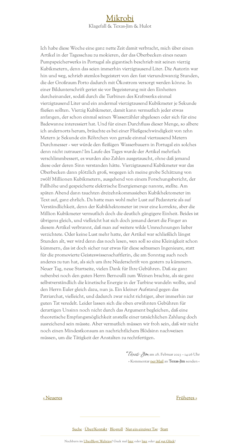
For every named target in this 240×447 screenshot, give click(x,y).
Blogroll (116, 429)
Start (164, 429)
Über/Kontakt (96, 429)
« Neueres (52, 398)
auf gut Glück (165, 441)
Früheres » (186, 398)
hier (131, 441)
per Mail (157, 361)
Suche (77, 429)
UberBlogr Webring (98, 441)
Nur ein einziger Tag (142, 429)
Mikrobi (120, 18)
